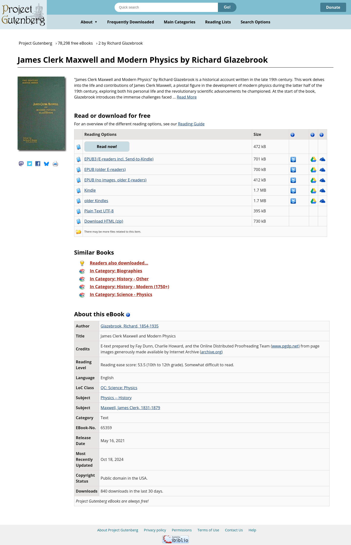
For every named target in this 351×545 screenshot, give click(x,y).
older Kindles (96, 200)
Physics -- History (116, 397)
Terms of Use (208, 530)
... (185, 97)
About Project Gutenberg (117, 530)
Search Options (255, 22)
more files (109, 231)
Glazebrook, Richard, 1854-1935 (130, 326)
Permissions (182, 530)
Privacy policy (155, 530)
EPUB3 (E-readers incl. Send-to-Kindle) (119, 159)
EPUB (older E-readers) (105, 169)
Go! (227, 7)
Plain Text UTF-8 (99, 211)
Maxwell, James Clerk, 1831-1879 (130, 407)
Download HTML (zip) (103, 221)
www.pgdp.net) (286, 346)
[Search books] (166, 7)
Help (252, 530)
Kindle (90, 190)
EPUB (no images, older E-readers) (115, 180)
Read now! (107, 146)
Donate (333, 7)
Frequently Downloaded (130, 22)
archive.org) (212, 352)
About (89, 22)
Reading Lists (218, 22)
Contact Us (234, 530)
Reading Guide (191, 124)
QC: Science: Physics (119, 387)
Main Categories (179, 22)
